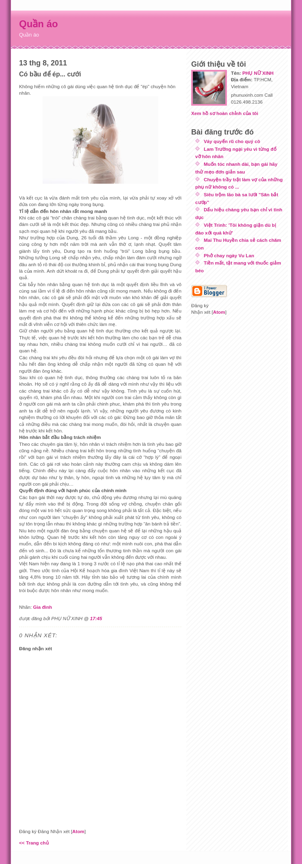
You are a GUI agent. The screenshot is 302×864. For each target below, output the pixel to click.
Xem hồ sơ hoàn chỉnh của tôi (224, 113)
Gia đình (42, 607)
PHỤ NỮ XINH (258, 73)
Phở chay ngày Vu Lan (229, 255)
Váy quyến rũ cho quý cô (232, 141)
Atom (78, 831)
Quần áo (38, 23)
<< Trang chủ (34, 842)
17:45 (96, 618)
